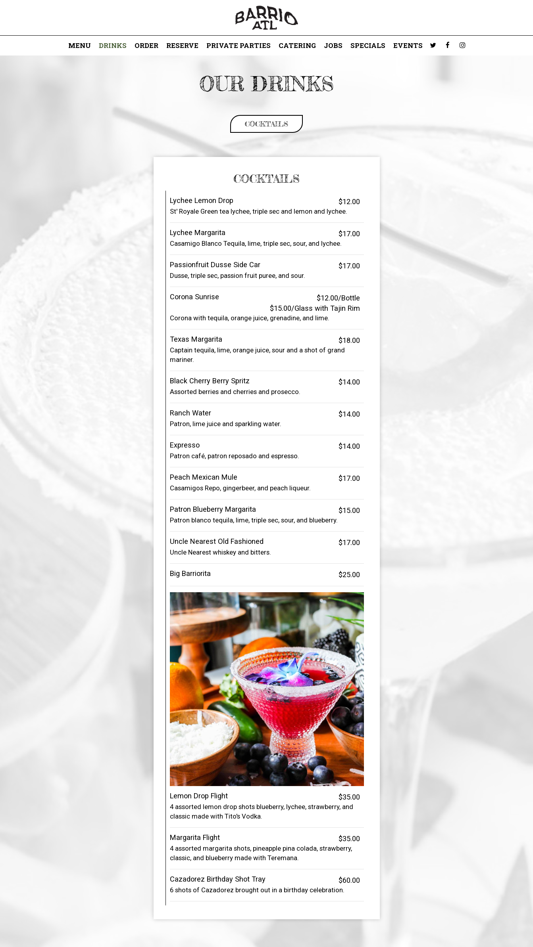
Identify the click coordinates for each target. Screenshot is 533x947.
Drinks (113, 46)
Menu (79, 46)
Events (408, 46)
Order (146, 46)
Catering (297, 46)
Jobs (333, 46)
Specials (367, 46)
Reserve (182, 46)
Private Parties (238, 46)
